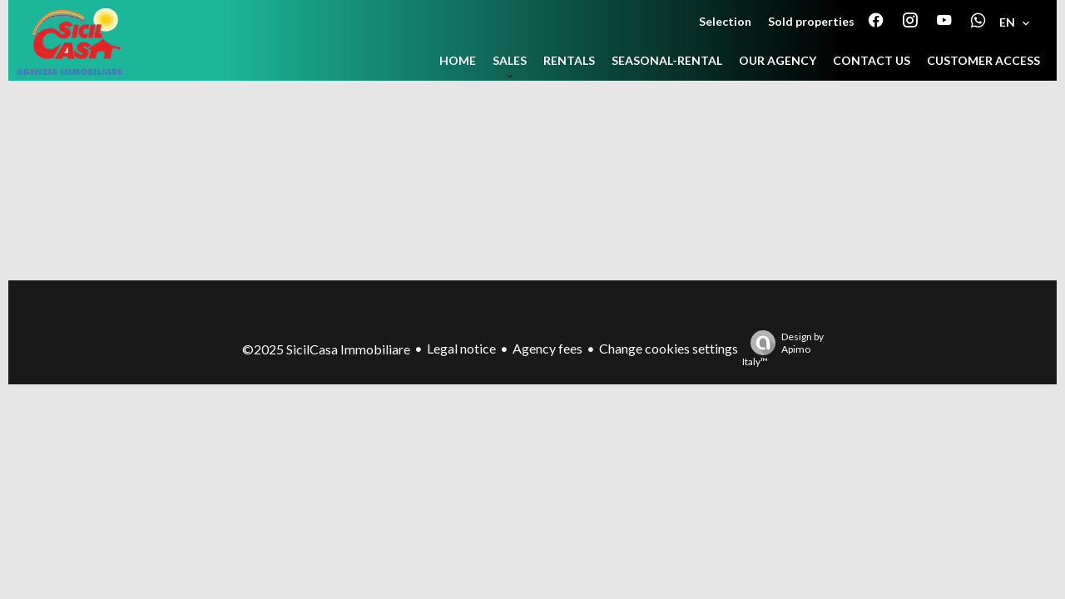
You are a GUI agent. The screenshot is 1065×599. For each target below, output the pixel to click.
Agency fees (547, 348)
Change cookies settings (668, 348)
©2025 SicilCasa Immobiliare (326, 349)
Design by (783, 349)
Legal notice (461, 348)
